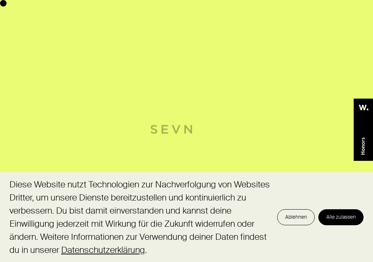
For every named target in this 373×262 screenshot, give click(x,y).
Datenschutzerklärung (103, 249)
